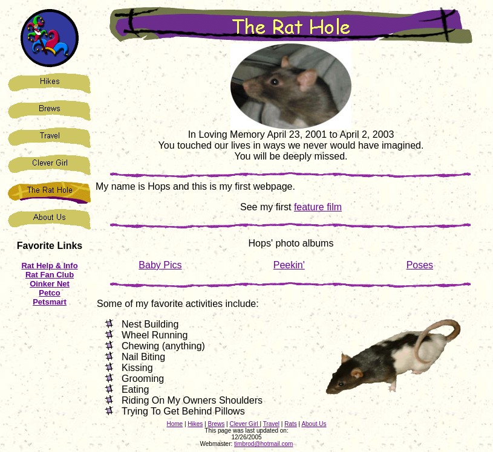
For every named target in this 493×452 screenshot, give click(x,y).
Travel (271, 424)
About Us (313, 424)
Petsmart (50, 301)
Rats (290, 424)
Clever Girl (244, 424)
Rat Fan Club (49, 274)
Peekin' (289, 265)
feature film (318, 207)
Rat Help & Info (49, 265)
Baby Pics (160, 265)
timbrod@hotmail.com (263, 444)
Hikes (195, 424)
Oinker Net (50, 283)
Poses (419, 265)
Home (174, 424)
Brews (215, 424)
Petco (49, 292)
